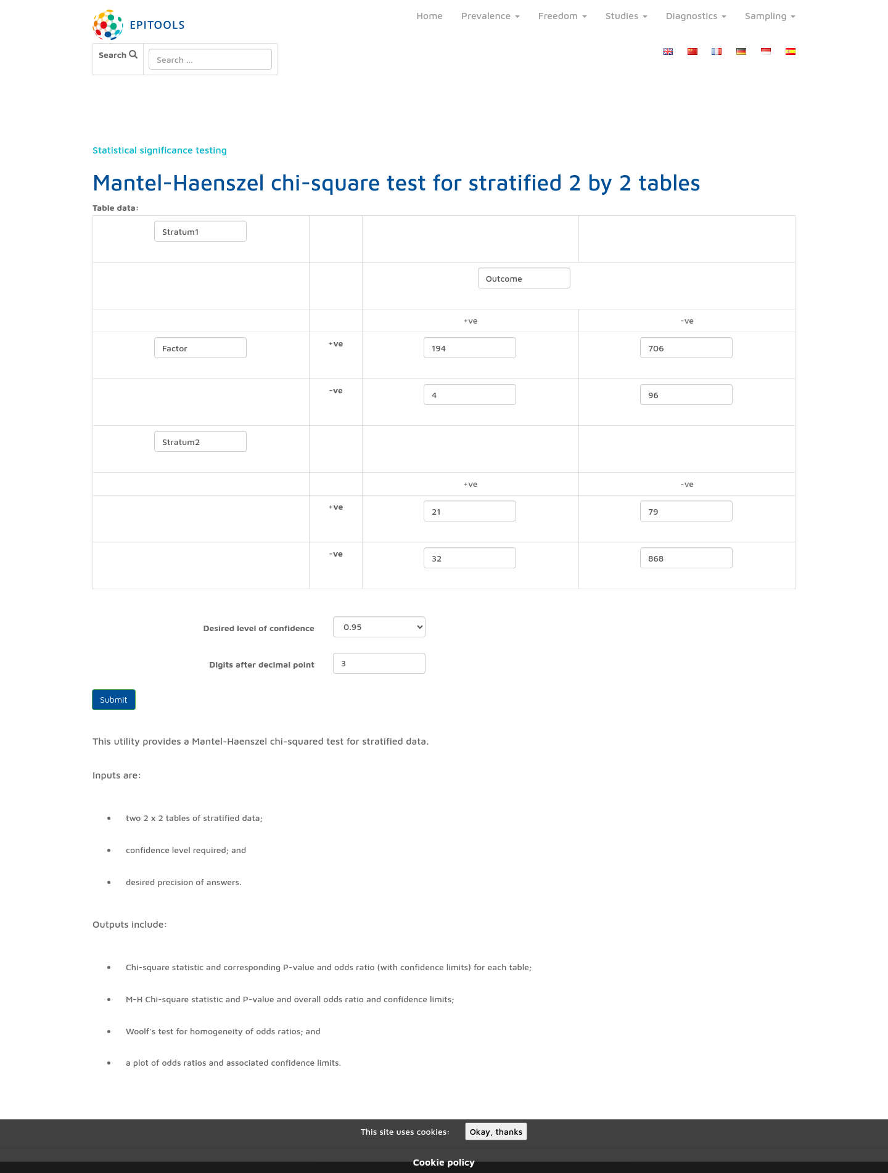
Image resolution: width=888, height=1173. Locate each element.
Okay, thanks (496, 1131)
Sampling (770, 15)
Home (429, 15)
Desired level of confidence (258, 628)
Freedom (562, 15)
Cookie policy (444, 1161)
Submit (114, 699)
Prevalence (490, 15)
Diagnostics (696, 15)
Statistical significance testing (159, 149)
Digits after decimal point (261, 664)
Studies (627, 15)
